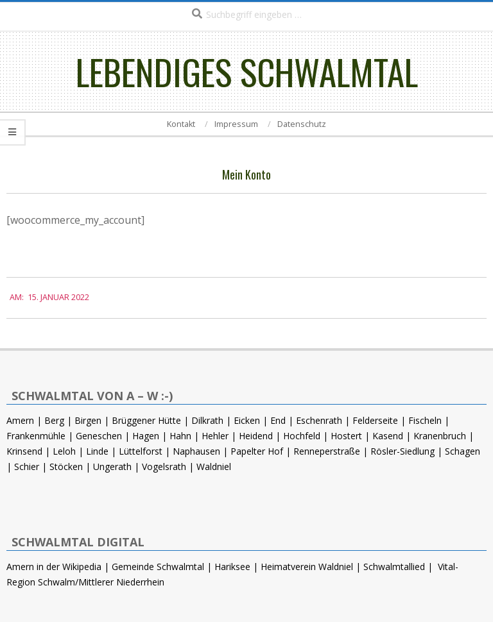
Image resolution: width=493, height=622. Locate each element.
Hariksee (232, 566)
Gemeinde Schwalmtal (158, 566)
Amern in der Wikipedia (53, 566)
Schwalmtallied (394, 566)
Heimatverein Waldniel (307, 566)
